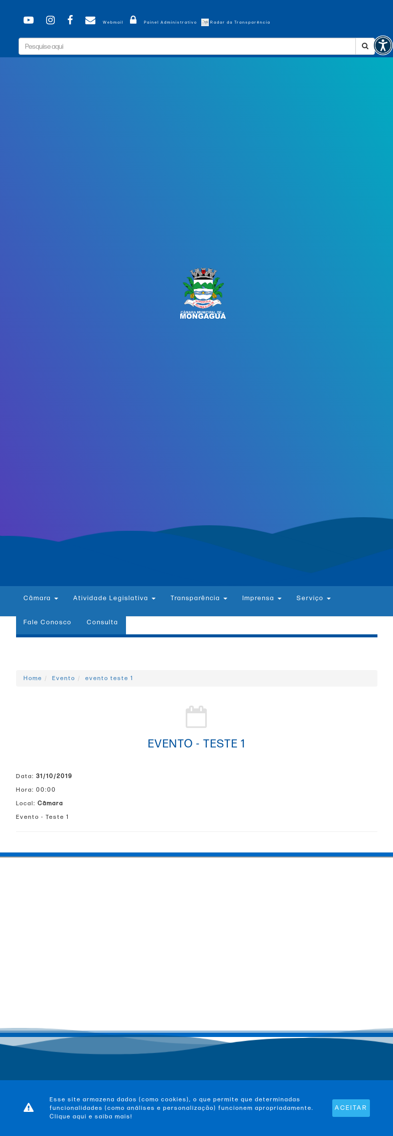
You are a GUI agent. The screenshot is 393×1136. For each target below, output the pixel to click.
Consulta (102, 622)
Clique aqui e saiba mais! (91, 1116)
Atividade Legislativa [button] (114, 598)
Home (33, 678)
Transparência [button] (199, 598)
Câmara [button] (41, 598)
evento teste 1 (109, 678)
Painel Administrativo (162, 22)
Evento (63, 678)
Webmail (102, 22)
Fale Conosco (48, 622)
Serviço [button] (314, 598)
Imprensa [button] (262, 598)
